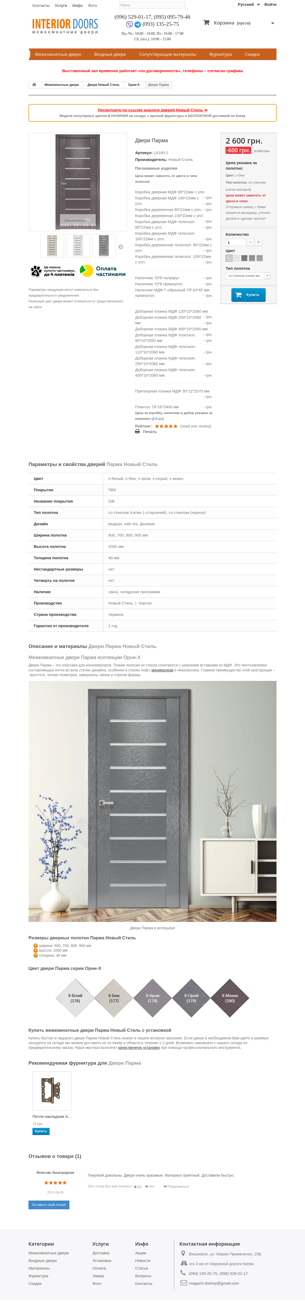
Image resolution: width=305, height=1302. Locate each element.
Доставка (101, 1253)
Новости (142, 1260)
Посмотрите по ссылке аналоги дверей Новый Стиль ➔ (152, 110)
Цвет (231, 250)
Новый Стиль (180, 159)
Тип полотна (238, 268)
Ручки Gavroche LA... (156, 1116)
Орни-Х (134, 85)
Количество (237, 234)
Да (137, 1186)
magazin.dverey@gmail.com (214, 1283)
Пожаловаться (176, 1186)
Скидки (252, 54)
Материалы (39, 1268)
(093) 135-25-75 (160, 24)
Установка (102, 1260)
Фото (92, 5)
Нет (149, 1186)
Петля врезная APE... (254, 1118)
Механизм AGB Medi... (46, 1118)
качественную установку (139, 1047)
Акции (140, 1253)
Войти (270, 4)
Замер (98, 1276)
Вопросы (143, 1276)
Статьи (141, 1268)
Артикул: (144, 152)
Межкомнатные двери (58, 54)
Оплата (99, 1268)
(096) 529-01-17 (133, 17)
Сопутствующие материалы (167, 54)
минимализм (162, 670)
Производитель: (151, 159)
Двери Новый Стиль (103, 85)
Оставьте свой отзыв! (49, 1205)
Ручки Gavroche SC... (208, 1116)
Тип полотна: (236, 182)
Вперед (120, 246)
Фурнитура (220, 54)
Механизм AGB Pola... (99, 1118)
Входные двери (110, 54)
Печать (150, 431)
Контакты (41, 5)
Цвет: (230, 175)
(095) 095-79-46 (172, 17)
